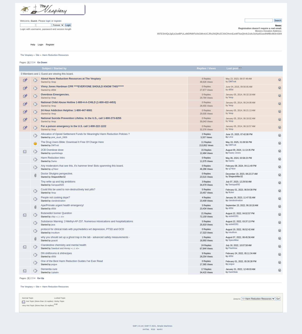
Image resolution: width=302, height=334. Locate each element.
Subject (46, 68)
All (61, 217)
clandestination (58, 201)
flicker (231, 192)
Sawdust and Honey (60, 248)
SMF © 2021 (150, 326)
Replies (201, 68)
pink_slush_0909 (59, 137)
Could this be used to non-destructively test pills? (68, 189)
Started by (60, 68)
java (53, 224)
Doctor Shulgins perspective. (57, 173)
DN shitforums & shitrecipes (56, 253)
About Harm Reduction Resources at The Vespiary (71, 78)
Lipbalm (55, 272)
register (57, 21)
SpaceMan (233, 240)
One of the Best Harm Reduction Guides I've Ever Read (72, 261)
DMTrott (232, 81)
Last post (234, 68)
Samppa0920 (57, 185)
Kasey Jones (234, 153)
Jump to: (237, 299)
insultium (55, 232)
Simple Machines (164, 326)
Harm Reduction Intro (53, 157)
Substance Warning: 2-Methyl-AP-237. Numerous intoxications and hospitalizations (87, 221)
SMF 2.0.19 (138, 326)
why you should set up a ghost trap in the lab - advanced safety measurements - (85, 237)
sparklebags (57, 153)
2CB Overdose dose (52, 150)
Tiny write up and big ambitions (58, 181)
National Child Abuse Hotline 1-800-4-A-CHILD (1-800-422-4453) (78, 102)
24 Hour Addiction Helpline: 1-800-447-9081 (66, 110)
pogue (54, 264)
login (48, 21)
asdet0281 (233, 216)
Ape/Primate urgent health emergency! (62, 205)
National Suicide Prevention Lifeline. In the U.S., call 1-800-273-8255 (81, 118)
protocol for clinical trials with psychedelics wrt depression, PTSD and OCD (82, 229)
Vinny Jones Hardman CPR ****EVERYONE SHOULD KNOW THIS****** (82, 86)
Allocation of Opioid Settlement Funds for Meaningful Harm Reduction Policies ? (85, 134)
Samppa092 (234, 184)
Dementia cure (49, 269)
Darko (54, 161)
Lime (230, 137)
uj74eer (54, 169)
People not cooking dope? (55, 197)
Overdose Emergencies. (55, 94)
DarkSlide (233, 272)
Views (212, 68)
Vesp (53, 82)
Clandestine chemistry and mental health (63, 245)
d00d (53, 90)
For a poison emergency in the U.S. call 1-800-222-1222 (73, 126)
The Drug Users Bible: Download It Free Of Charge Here (72, 142)
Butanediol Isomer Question (56, 213)
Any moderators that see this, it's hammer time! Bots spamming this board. (82, 165)
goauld (54, 240)
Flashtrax (232, 248)
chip (53, 216)
